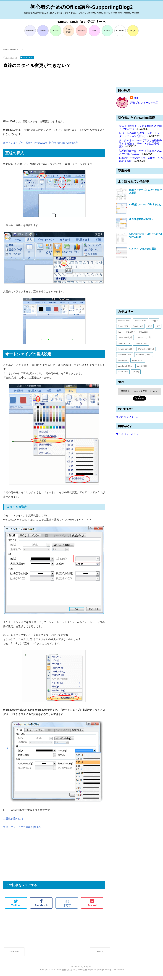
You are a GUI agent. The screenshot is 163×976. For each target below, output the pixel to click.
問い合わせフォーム (127, 417)
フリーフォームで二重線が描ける (22, 827)
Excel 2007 (123, 326)
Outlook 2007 (124, 343)
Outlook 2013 (141, 343)
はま (136, 98)
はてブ (67, 903)
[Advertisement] (54, 94)
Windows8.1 (137, 360)
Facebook (41, 903)
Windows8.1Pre (125, 366)
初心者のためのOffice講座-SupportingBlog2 (81, 7)
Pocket (92, 903)
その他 (136, 371)
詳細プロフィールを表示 (144, 102)
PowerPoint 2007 (126, 349)
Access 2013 (140, 320)
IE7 (158, 326)
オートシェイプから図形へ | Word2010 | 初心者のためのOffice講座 (40, 142)
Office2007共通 (125, 337)
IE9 (119, 332)
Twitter (15, 903)
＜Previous (14, 951)
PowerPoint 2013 (146, 349)
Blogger (87, 966)
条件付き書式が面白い (140, 219)
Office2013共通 (144, 337)
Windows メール (143, 354)
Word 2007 (142, 366)
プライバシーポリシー (128, 434)
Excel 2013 (138, 326)
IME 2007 (130, 332)
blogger (154, 320)
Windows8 (122, 360)
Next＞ (100, 951)
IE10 (150, 326)
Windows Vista (124, 354)
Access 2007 (124, 320)
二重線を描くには (13, 818)
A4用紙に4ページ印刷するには (145, 204)
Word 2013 (123, 371)
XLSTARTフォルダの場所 (142, 248)
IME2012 (143, 332)
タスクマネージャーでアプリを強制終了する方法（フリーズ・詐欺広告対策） (140, 143)
